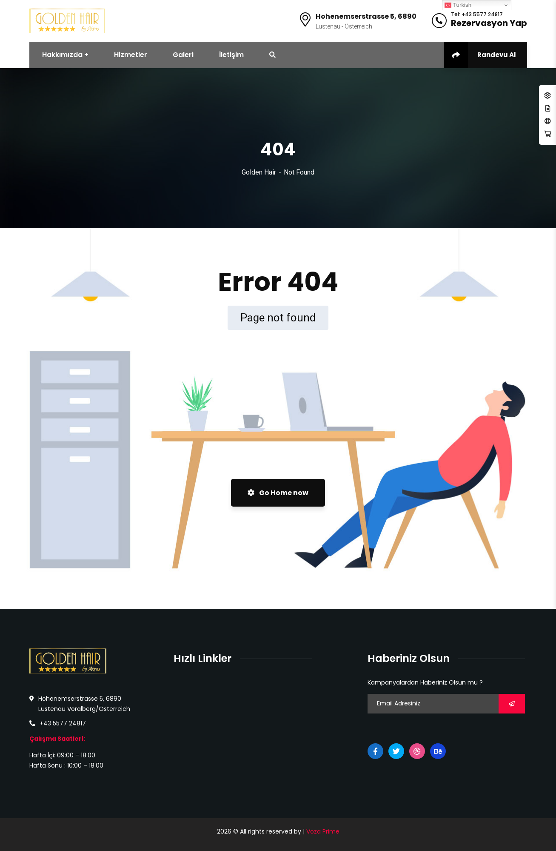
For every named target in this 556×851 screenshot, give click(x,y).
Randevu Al (480, 55)
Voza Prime (322, 831)
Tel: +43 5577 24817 (477, 14)
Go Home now (278, 493)
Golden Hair (259, 172)
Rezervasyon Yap (489, 23)
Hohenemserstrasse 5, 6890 (366, 16)
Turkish (458, 5)
